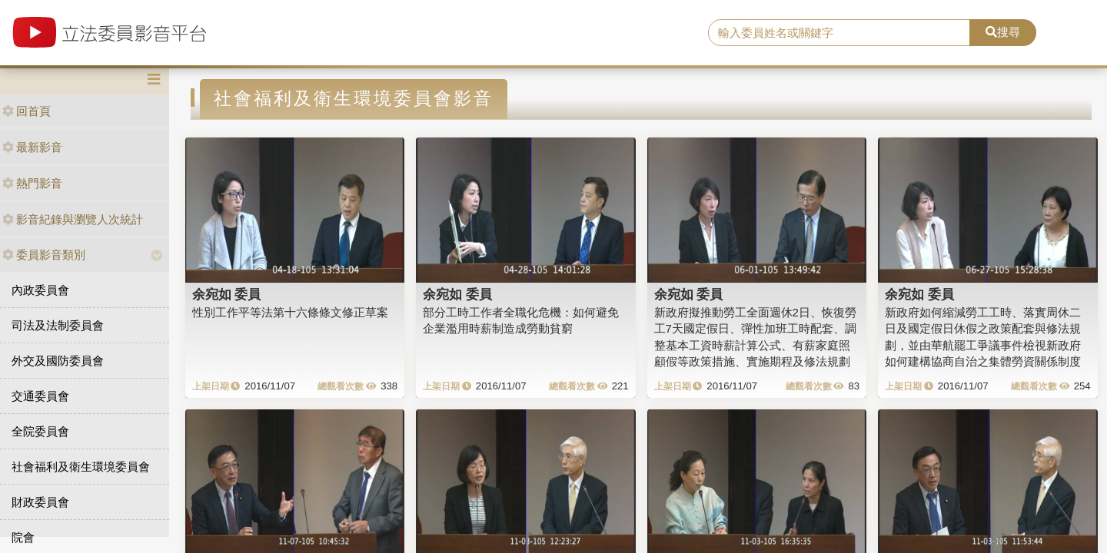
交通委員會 (40, 395)
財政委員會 (40, 501)
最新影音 (32, 147)
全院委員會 (40, 431)
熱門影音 (32, 183)
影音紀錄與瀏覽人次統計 (72, 219)
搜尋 (1003, 31)
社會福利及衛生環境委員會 (81, 466)
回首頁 (26, 111)
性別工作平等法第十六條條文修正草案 (290, 312)
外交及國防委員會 (58, 360)
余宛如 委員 (226, 294)
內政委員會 (40, 289)
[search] (839, 33)
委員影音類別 (43, 254)
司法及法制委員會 (58, 325)
